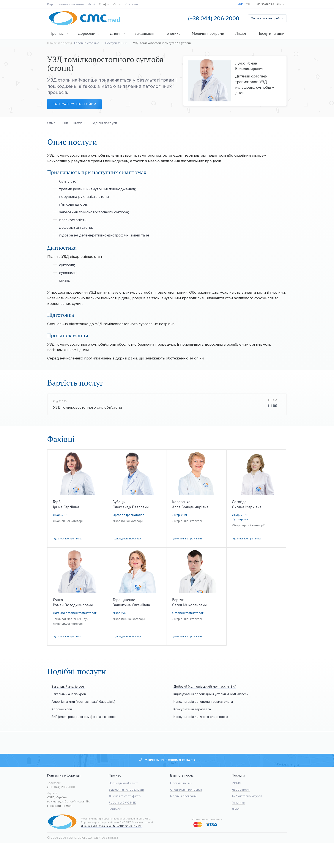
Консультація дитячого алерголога (200, 717)
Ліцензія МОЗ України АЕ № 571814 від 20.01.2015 (111, 825)
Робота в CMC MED (122, 802)
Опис (51, 123)
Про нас (59, 33)
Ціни (64, 123)
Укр (240, 4)
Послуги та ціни (270, 33)
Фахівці (79, 123)
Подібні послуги (104, 123)
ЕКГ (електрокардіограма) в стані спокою (84, 717)
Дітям (117, 33)
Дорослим (89, 33)
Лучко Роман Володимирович (249, 66)
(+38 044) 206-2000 (213, 18)
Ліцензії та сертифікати (125, 796)
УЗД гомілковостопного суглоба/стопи (87, 407)
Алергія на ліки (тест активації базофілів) (83, 702)
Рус (247, 4)
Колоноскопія (62, 709)
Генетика (172, 33)
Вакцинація (144, 33)
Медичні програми (208, 33)
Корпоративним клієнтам (65, 4)
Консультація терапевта (192, 709)
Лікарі (240, 33)
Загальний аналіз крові (69, 694)
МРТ (234, 783)
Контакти (131, 4)
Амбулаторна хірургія (247, 796)
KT (239, 783)
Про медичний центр (123, 783)
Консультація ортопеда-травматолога (203, 702)
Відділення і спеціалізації (126, 789)
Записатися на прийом (267, 18)
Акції (91, 4)
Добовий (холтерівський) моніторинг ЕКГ (204, 686)
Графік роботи (110, 4)
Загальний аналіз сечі (68, 686)
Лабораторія (241, 789)
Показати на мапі (59, 806)
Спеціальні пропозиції (186, 789)
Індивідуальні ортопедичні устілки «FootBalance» (210, 694)
